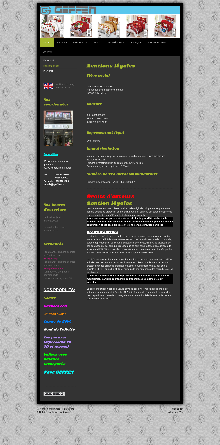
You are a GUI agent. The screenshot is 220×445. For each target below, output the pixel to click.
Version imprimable (49, 408)
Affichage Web (175, 412)
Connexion (177, 408)
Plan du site (68, 408)
